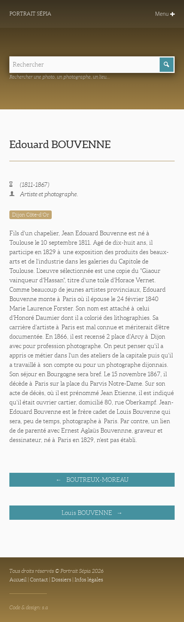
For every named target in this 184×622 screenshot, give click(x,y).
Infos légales (89, 580)
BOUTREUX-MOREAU (97, 480)
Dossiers (61, 580)
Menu (165, 13)
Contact (39, 580)
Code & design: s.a (28, 607)
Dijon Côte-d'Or (30, 215)
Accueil (18, 580)
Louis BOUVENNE (87, 513)
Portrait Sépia (30, 14)
